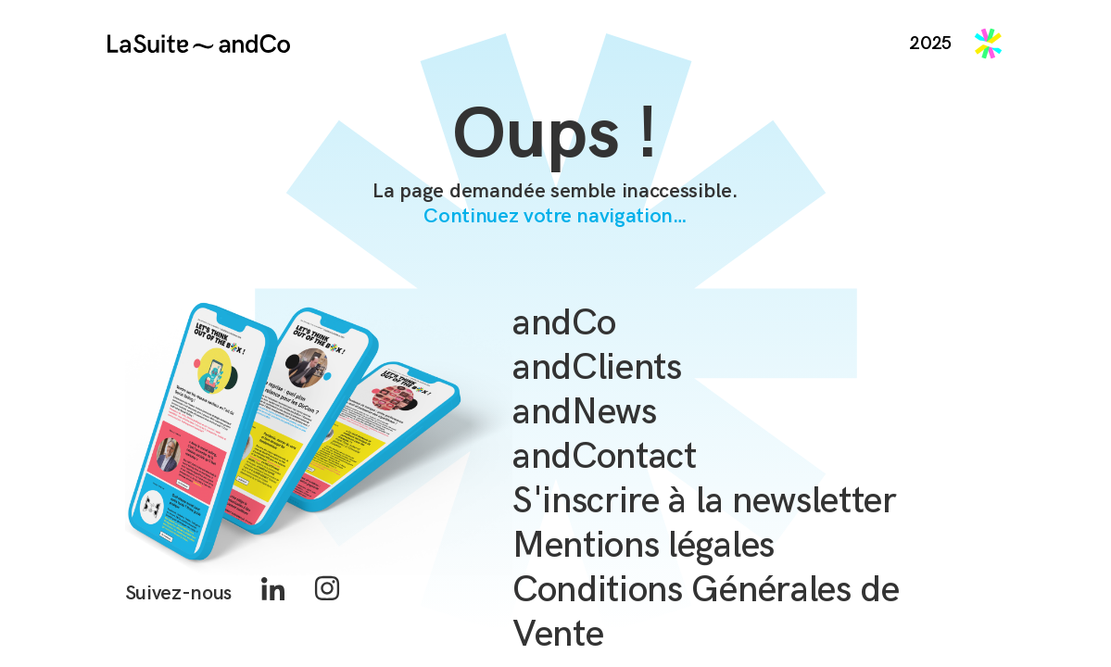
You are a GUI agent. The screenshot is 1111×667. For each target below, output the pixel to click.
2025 (931, 43)
